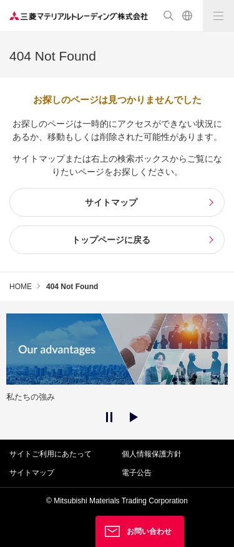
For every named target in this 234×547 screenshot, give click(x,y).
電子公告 (137, 472)
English (187, 15)
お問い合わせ (149, 531)
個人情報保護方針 (152, 454)
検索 (168, 15)
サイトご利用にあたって (50, 454)
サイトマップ (31, 472)
